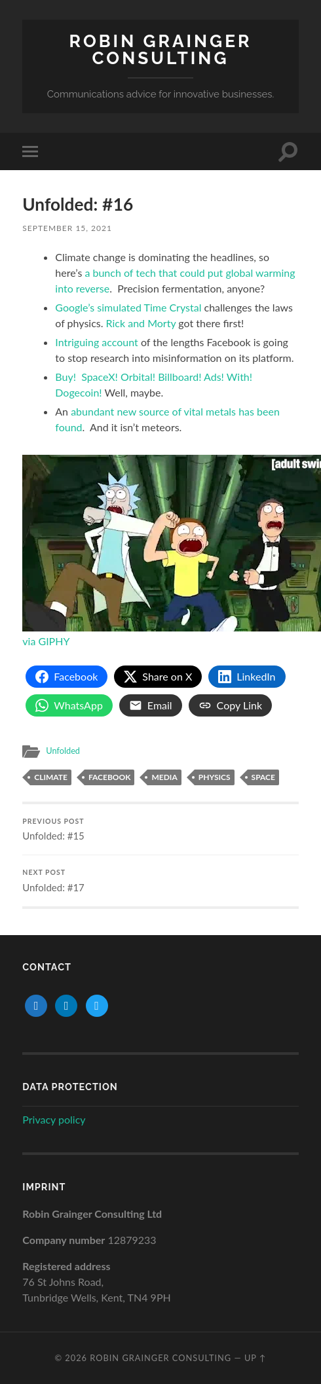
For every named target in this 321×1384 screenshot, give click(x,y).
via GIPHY (45, 641)
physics (214, 777)
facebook (109, 777)
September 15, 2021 (67, 228)
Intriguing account (96, 342)
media (164, 777)
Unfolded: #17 (160, 880)
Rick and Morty (142, 323)
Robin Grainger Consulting (160, 49)
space (263, 777)
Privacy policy (53, 1119)
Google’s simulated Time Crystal (129, 307)
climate (50, 777)
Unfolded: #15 (160, 829)
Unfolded (63, 750)
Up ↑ (255, 1358)
